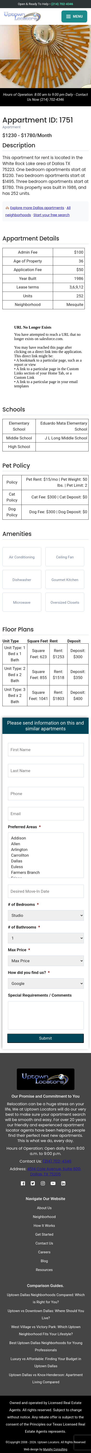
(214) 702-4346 (62, 4)
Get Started (44, 1234)
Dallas (46, 861)
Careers (44, 1252)
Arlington (46, 849)
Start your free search (51, 215)
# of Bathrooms (24, 927)
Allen (46, 844)
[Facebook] (25, 1183)
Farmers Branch (46, 872)
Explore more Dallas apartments (37, 207)
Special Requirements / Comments (40, 995)
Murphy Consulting (55, 1449)
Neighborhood (44, 1217)
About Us (44, 1208)
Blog (44, 1261)
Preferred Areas (24, 826)
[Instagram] (45, 1183)
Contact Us (44, 1243)
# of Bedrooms (23, 904)
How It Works (44, 1225)
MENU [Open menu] (74, 16)
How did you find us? (29, 972)
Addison (46, 838)
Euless (46, 867)
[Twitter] (35, 1183)
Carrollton (46, 855)
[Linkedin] (65, 1183)
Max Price (19, 949)
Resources (44, 1270)
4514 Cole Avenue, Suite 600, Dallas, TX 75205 (54, 1171)
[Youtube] (55, 1183)
